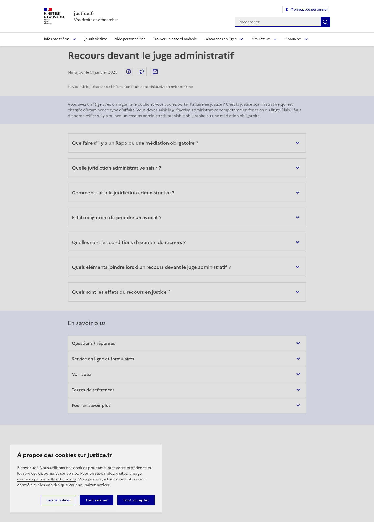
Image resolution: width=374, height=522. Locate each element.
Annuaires (293, 39)
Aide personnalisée (130, 39)
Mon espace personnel (309, 9)
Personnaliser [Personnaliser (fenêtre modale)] (58, 500)
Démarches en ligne (220, 39)
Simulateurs (261, 39)
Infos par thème (57, 39)
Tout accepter (136, 500)
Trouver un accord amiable (175, 39)
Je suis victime (95, 39)
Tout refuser (96, 500)
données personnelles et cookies (46, 479)
